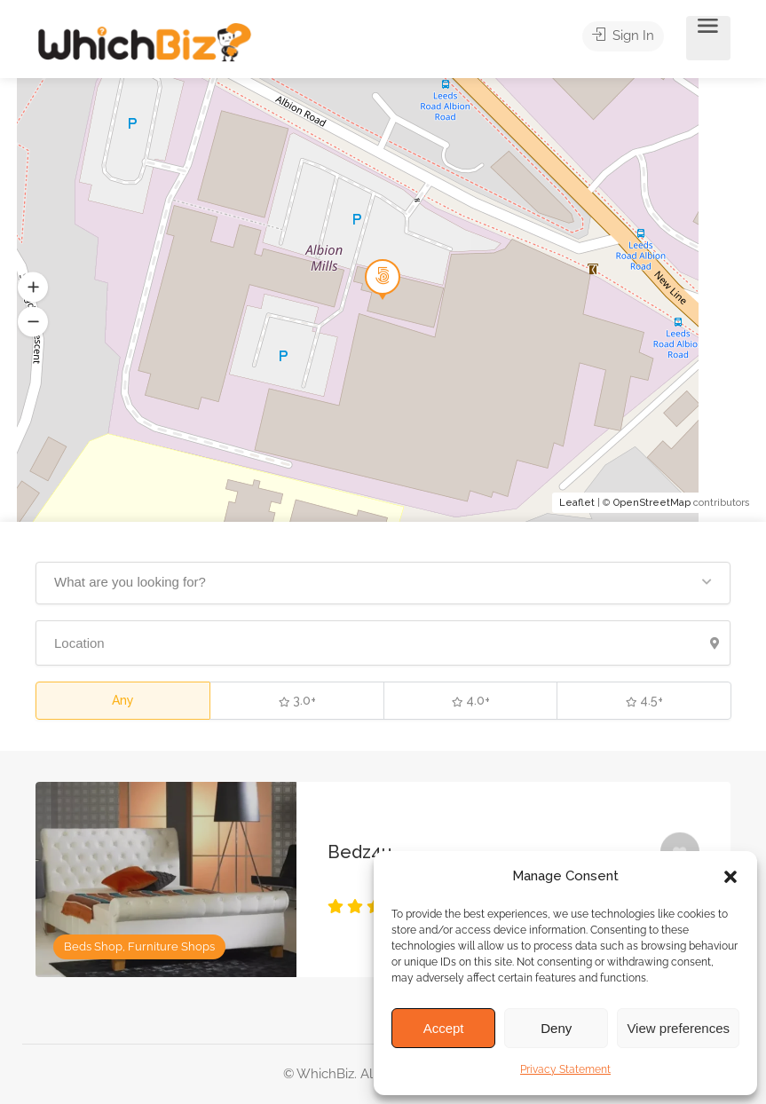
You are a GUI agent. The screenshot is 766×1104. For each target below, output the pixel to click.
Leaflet (577, 503)
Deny (556, 1028)
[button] (730, 877)
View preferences (678, 1028)
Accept (443, 1028)
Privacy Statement (565, 1069)
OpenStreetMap (652, 503)
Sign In (630, 38)
